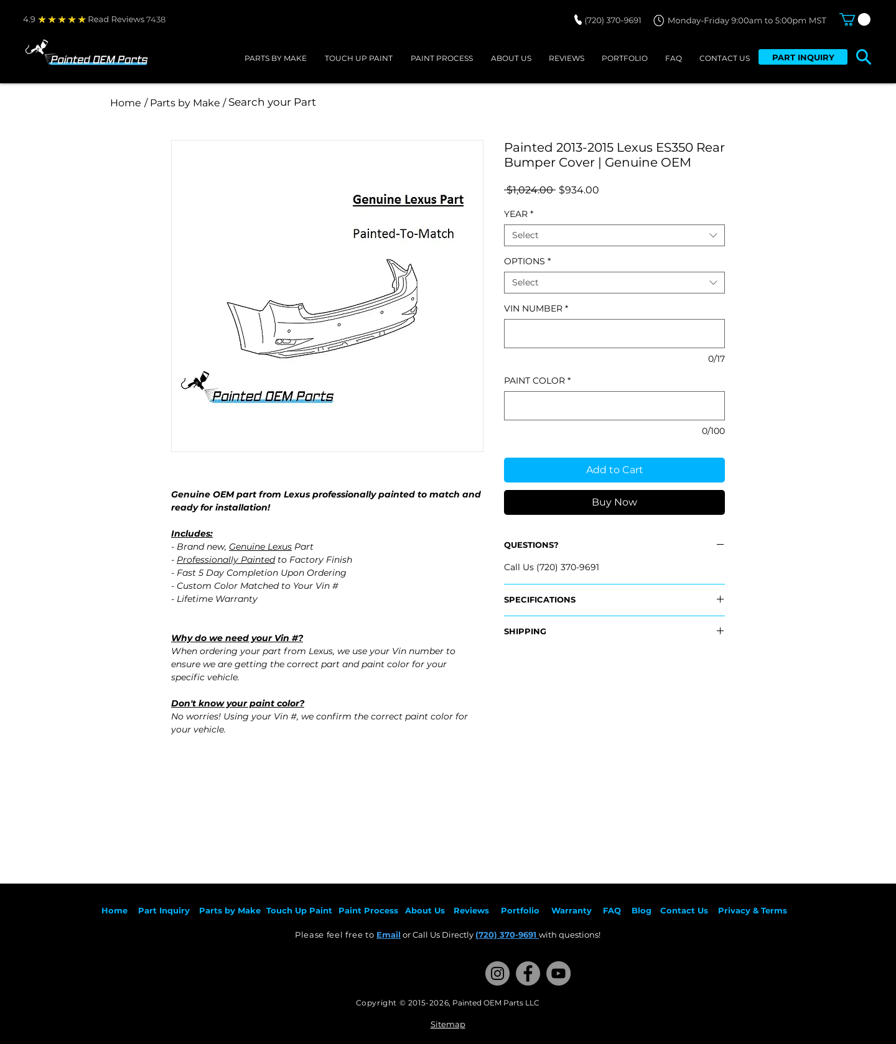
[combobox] (614, 235)
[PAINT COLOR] (614, 406)
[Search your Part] (393, 102)
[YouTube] (558, 973)
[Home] (125, 103)
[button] (854, 19)
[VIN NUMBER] (614, 334)
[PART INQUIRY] (802, 57)
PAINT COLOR (537, 381)
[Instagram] (497, 973)
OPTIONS (527, 261)
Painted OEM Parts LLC (495, 1002)
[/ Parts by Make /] (184, 103)
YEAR (518, 214)
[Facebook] (528, 973)
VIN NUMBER (536, 308)
